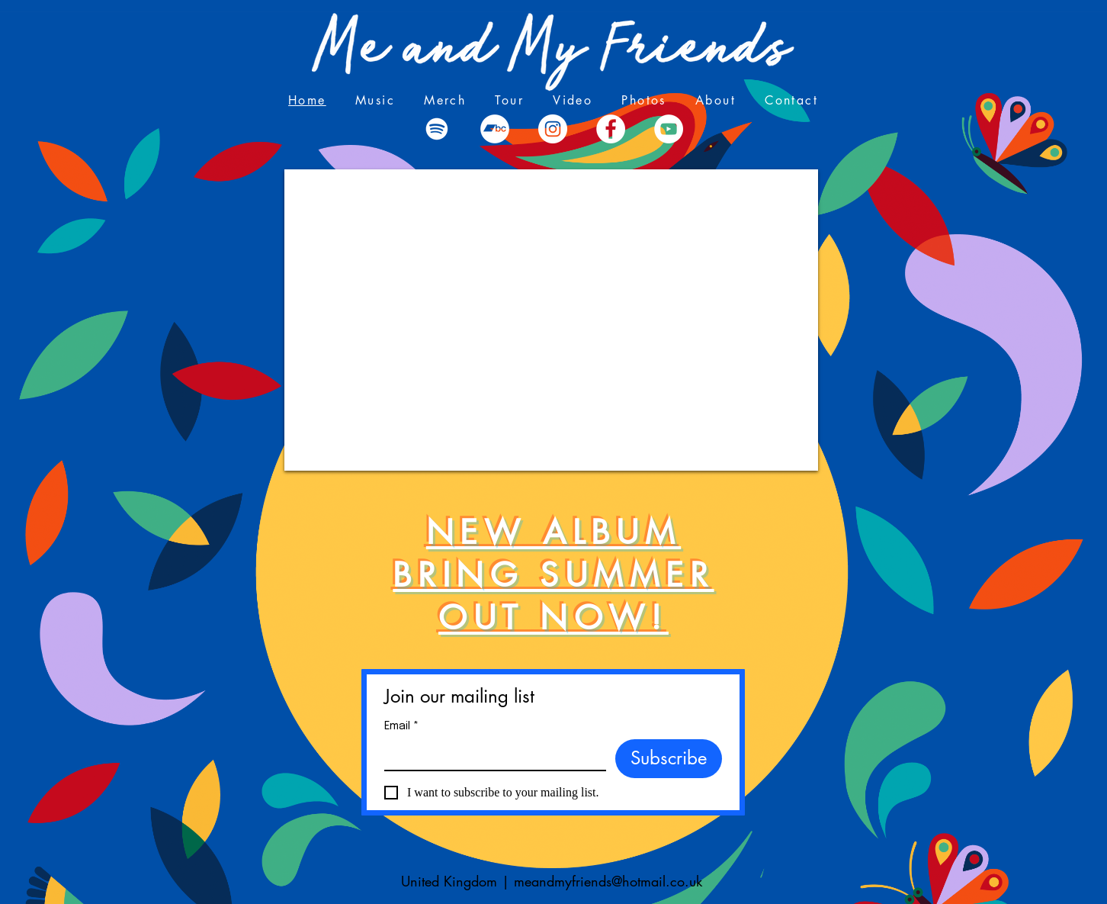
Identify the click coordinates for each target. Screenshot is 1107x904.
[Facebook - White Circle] (610, 128)
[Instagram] (552, 128)
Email (401, 726)
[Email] (490, 754)
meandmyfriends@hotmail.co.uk (608, 881)
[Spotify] (436, 128)
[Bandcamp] (494, 128)
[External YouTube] (551, 320)
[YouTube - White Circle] (668, 128)
